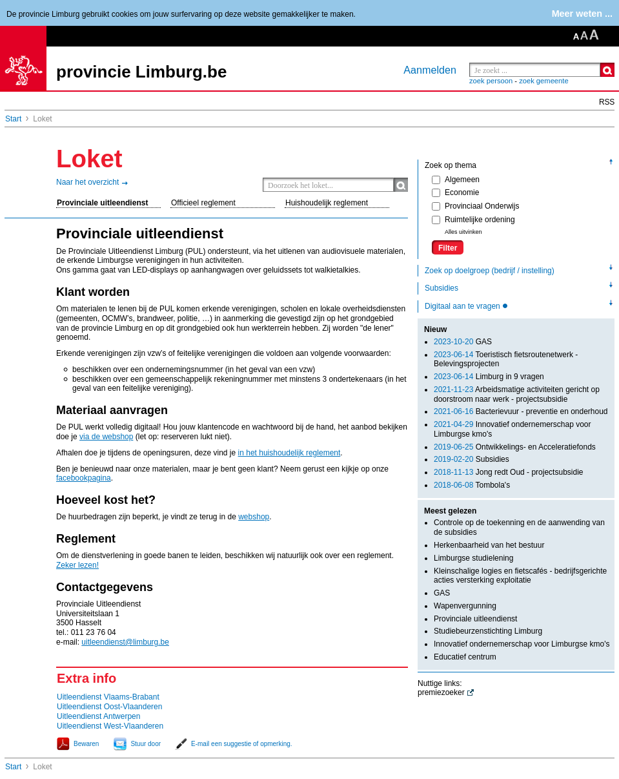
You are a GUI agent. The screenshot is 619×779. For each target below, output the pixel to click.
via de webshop (106, 436)
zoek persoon (490, 81)
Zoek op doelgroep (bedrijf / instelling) (489, 270)
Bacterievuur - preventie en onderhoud (521, 411)
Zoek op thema (450, 165)
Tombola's (472, 485)
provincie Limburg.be (141, 71)
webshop (253, 516)
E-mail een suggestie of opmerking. (241, 743)
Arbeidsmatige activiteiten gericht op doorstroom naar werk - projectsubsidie (517, 394)
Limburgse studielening (473, 558)
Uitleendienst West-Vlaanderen (110, 726)
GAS (463, 341)
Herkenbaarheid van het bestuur (489, 545)
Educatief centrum (465, 656)
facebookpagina (83, 478)
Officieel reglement (203, 202)
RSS (606, 102)
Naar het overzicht (87, 182)
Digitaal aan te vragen (463, 306)
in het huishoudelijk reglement (289, 452)
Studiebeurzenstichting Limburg (488, 631)
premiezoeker (441, 692)
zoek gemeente (544, 81)
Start (13, 118)
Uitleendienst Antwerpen (98, 716)
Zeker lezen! (77, 565)
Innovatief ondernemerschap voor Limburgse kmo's (521, 644)
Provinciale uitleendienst (102, 202)
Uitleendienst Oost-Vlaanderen (109, 706)
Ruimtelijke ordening (473, 219)
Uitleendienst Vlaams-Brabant (108, 696)
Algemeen (456, 179)
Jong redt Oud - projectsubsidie (508, 472)
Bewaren (86, 743)
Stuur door (145, 743)
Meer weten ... (582, 13)
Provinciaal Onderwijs (475, 206)
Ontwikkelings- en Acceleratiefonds (515, 447)
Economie (455, 192)
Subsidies (441, 288)
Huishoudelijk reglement (326, 202)
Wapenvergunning (465, 605)
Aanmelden (429, 70)
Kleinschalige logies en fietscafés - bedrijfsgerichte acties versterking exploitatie (520, 575)
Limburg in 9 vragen (489, 376)
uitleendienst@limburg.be (125, 642)
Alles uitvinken (463, 232)
